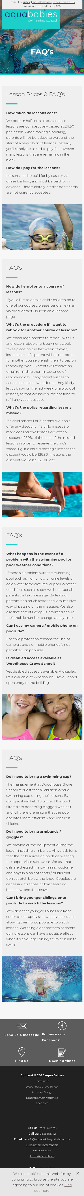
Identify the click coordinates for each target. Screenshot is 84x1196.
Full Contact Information (42, 1144)
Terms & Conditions (42, 1156)
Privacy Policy (42, 1150)
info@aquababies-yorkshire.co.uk (49, 2)
